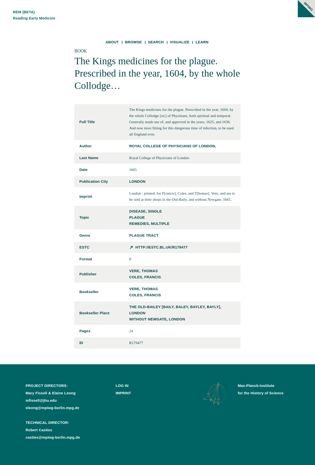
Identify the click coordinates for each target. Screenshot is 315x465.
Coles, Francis (145, 277)
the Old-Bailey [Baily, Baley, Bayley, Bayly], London (175, 310)
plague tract (144, 235)
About (112, 42)
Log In (122, 385)
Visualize (179, 42)
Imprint (123, 393)
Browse (133, 42)
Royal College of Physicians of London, (172, 146)
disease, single (145, 211)
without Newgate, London (157, 319)
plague (137, 217)
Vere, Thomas (143, 271)
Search (156, 42)
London (137, 181)
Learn (202, 42)
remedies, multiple (149, 223)
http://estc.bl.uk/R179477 (161, 247)
